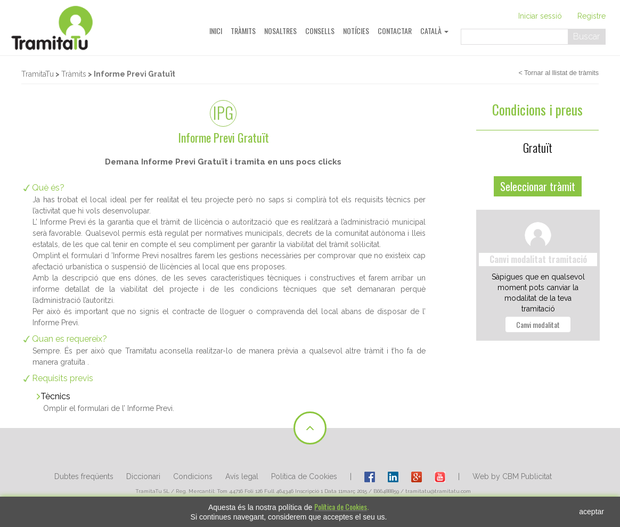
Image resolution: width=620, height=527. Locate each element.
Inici (215, 30)
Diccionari (143, 476)
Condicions (193, 476)
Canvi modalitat (538, 324)
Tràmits (243, 30)
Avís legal (241, 476)
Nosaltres (280, 30)
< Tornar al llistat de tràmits (558, 73)
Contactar (395, 30)
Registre (591, 16)
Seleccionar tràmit (537, 186)
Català (434, 30)
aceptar (591, 511)
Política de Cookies (304, 476)
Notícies (356, 30)
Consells (320, 30)
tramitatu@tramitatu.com (438, 491)
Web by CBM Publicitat (512, 476)
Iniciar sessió (540, 16)
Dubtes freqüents (83, 476)
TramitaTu (37, 74)
